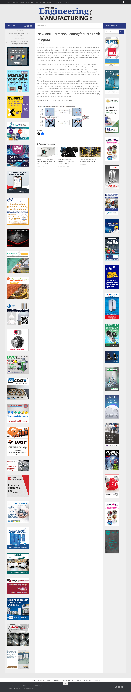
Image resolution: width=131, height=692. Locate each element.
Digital (49, 2)
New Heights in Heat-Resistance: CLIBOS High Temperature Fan (66, 161)
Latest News (41, 26)
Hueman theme (29, 688)
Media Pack (29, 2)
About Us (14, 2)
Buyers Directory (40, 2)
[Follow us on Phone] (25, 26)
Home (8, 2)
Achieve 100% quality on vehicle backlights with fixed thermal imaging (46, 161)
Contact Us (58, 2)
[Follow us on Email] (28, 26)
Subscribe (66, 2)
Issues (22, 2)
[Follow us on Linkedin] (31, 26)
